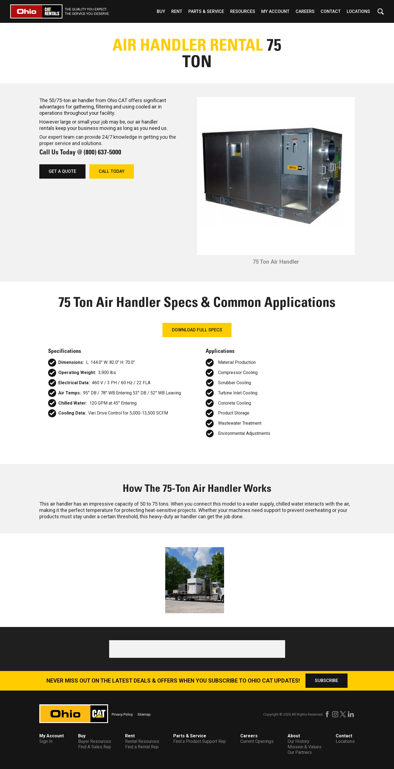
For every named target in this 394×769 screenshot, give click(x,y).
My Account (275, 11)
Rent (176, 11)
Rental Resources (142, 741)
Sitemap (144, 714)
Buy (161, 11)
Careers (305, 11)
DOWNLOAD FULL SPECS (197, 329)
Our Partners (300, 752)
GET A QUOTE (62, 171)
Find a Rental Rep (142, 746)
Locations (358, 11)
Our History (298, 741)
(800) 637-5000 (102, 152)
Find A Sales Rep (94, 746)
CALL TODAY (112, 171)
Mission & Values (304, 746)
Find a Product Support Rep (199, 741)
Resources (242, 11)
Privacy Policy (122, 714)
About (294, 735)
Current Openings (257, 741)
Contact (331, 11)
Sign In (46, 741)
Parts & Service (206, 11)
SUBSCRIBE (326, 680)
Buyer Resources (94, 741)
